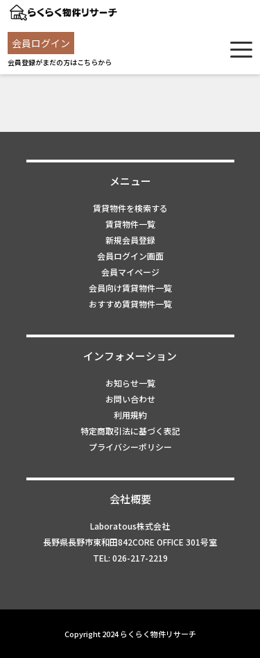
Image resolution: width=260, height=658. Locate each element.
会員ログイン (41, 43)
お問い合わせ (130, 399)
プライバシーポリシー (130, 447)
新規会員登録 (130, 240)
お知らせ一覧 (130, 383)
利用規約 (130, 415)
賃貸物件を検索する (130, 208)
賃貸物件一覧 (130, 224)
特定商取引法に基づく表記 (130, 431)
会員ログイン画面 (130, 256)
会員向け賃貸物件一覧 (130, 288)
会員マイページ (130, 272)
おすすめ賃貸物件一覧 (130, 304)
